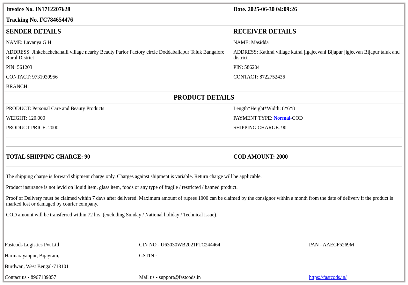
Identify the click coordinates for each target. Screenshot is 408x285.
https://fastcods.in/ (328, 277)
